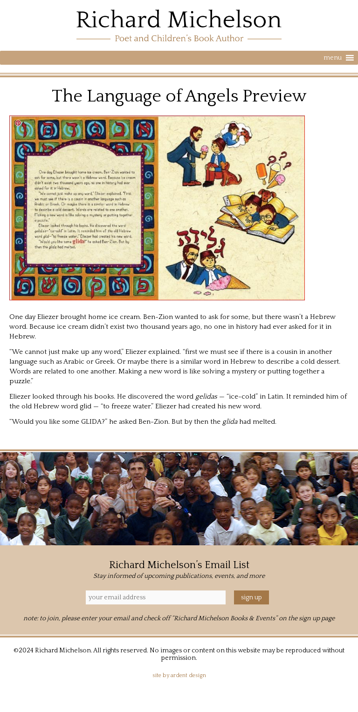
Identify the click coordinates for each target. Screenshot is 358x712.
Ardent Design (188, 675)
